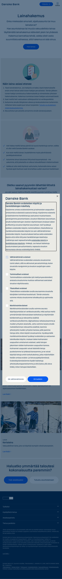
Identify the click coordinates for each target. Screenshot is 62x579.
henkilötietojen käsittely (15, 243)
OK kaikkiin (38, 379)
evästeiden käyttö (39, 240)
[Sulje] (57, 196)
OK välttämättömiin (16, 379)
